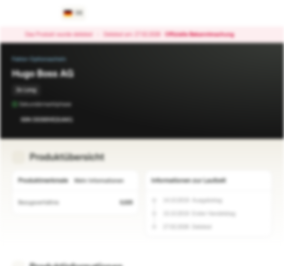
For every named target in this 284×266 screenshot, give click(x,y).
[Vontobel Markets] (32, 13)
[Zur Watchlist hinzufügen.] (250, 119)
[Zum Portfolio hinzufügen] (264, 119)
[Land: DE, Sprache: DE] (73, 13)
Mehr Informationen (103, 181)
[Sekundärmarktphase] (76, 104)
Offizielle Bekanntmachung (203, 35)
